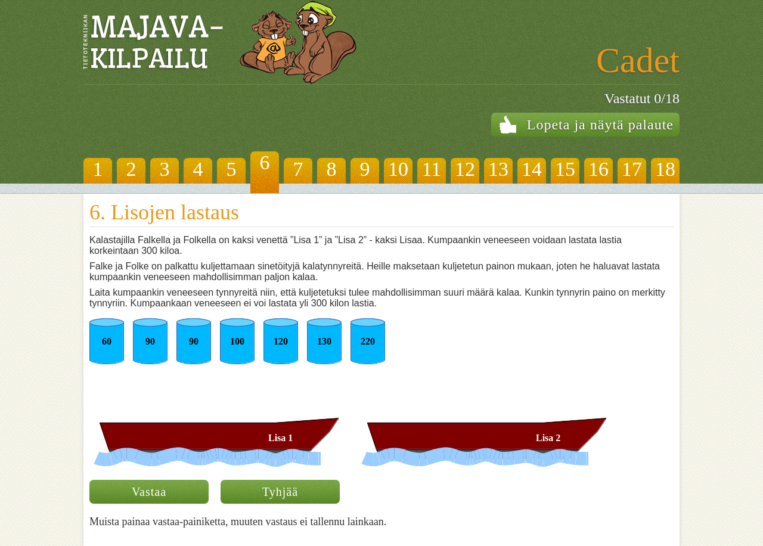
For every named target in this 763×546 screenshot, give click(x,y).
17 (632, 169)
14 (532, 169)
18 (665, 169)
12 (465, 169)
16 (598, 169)
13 (498, 169)
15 (565, 169)
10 (398, 169)
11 (432, 169)
